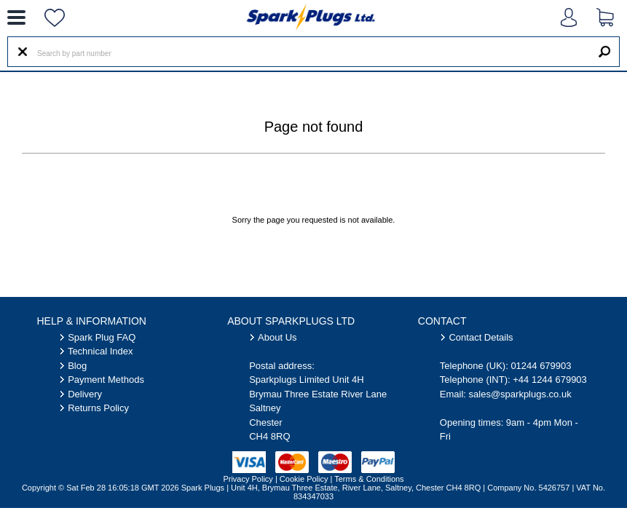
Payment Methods (106, 379)
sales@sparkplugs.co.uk (520, 394)
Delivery (85, 394)
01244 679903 (540, 365)
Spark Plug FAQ (101, 337)
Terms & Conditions (368, 479)
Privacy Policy (247, 479)
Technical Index (100, 351)
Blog (77, 365)
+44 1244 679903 (550, 379)
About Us (277, 337)
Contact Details (481, 337)
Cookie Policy (304, 479)
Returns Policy (98, 407)
